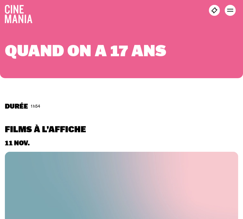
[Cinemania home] (21, 13)
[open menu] (230, 10)
